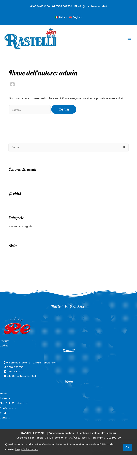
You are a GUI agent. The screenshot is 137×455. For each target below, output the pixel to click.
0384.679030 (41, 6)
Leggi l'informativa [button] (26, 449)
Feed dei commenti (20, 265)
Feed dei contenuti (20, 260)
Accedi (12, 254)
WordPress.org (17, 271)
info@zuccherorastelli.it (92, 6)
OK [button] (127, 447)
